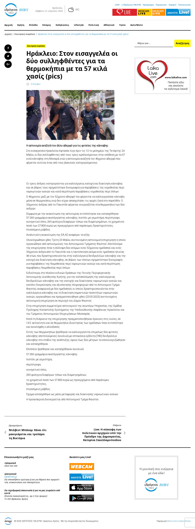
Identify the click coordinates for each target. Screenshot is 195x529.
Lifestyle (79, 24)
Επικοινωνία (184, 5)
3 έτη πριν (35, 84)
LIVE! (117, 5)
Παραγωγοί (161, 5)
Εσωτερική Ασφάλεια (24, 34)
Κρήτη (20, 24)
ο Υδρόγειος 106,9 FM (131, 5)
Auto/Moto (136, 24)
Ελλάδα (33, 24)
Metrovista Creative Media (179, 521)
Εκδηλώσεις (62, 24)
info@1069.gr (10, 476)
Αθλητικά (109, 24)
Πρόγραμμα (148, 5)
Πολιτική (93, 24)
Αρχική (8, 24)
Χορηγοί (172, 5)
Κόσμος (46, 24)
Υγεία (122, 24)
